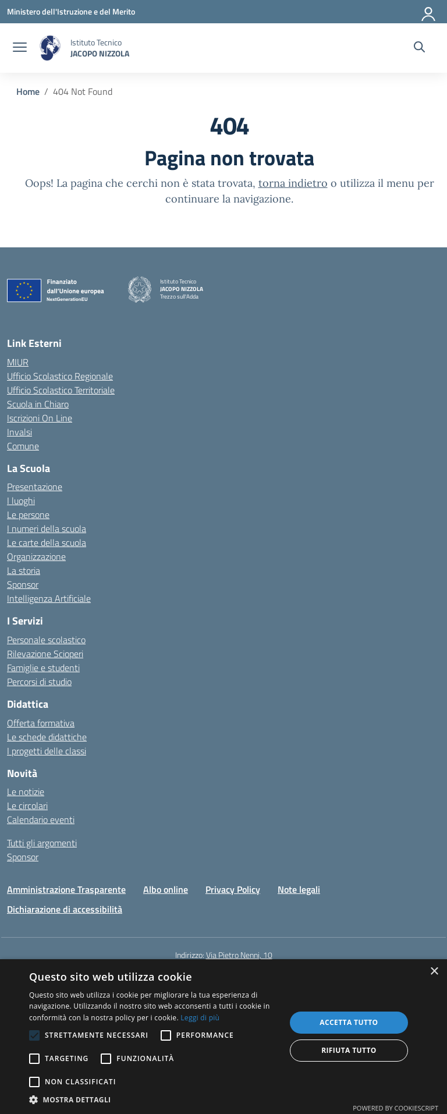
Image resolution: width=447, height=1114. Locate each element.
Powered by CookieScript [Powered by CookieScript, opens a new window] (395, 1108)
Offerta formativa (40, 723)
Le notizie (25, 792)
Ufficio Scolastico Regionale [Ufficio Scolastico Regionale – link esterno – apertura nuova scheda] (60, 376)
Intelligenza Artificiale (49, 598)
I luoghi (21, 501)
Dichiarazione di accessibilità (64, 909)
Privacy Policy (232, 889)
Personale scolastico (46, 640)
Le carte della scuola (46, 542)
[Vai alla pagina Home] (28, 91)
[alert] (223, 1036)
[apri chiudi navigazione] (20, 48)
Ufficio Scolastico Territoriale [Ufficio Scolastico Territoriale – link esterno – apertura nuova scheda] (61, 390)
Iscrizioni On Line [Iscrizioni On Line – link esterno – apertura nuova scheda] (39, 418)
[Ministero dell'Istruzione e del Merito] (71, 11)
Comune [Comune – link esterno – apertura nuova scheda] (23, 446)
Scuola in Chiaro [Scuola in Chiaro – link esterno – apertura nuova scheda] (38, 404)
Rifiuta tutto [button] (349, 1050)
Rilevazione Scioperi (45, 654)
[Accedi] (429, 12)
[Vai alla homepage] (50, 48)
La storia (23, 570)
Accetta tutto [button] (349, 1022)
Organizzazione (36, 556)
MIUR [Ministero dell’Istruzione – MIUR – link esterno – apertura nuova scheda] (18, 362)
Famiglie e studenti (43, 668)
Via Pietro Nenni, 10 (239, 955)
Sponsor (22, 584)
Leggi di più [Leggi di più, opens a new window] (199, 1018)
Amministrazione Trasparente (66, 889)
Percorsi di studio (39, 682)
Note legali (299, 889)
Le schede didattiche (47, 737)
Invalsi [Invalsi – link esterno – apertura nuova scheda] (19, 432)
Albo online (165, 889)
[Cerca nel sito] (419, 48)
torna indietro (293, 183)
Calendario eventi (40, 819)
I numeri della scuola (46, 528)
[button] (153, 1099)
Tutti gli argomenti (42, 843)
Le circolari (27, 806)
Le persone (28, 514)
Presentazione (34, 487)
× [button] (434, 971)
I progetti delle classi (46, 751)
